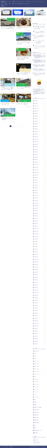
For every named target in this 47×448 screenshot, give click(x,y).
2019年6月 (39, 305)
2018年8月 (39, 331)
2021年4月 (39, 249)
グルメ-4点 (36, 389)
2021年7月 (39, 241)
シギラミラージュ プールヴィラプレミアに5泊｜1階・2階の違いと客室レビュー (39, 46)
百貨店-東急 (36, 412)
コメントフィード (37, 441)
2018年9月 (39, 328)
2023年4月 (39, 187)
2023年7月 (39, 180)
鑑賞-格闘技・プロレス (38, 430)
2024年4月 (39, 157)
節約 (13, 3)
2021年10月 (39, 233)
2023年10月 (39, 172)
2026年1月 (39, 108)
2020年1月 (39, 287)
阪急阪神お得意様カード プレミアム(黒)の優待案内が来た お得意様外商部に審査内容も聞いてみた (39, 56)
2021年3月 (39, 251)
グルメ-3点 (36, 386)
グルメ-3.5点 (36, 384)
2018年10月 (39, 325)
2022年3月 (39, 220)
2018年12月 (39, 320)
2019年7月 (39, 302)
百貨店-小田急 (36, 409)
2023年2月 (39, 192)
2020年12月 (39, 259)
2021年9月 (39, 236)
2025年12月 (39, 110)
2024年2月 (39, 162)
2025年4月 (39, 126)
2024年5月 (39, 154)
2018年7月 (39, 333)
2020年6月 (39, 274)
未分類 (35, 402)
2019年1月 (39, 318)
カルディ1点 (36, 361)
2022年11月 (39, 200)
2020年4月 (39, 279)
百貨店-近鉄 (36, 417)
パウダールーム (28, 1)
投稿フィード (36, 440)
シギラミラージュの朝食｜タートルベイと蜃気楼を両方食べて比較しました (39, 36)
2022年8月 (39, 208)
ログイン (35, 438)
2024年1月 (39, 164)
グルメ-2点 (36, 381)
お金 (9, 3)
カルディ (18, 1)
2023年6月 (39, 182)
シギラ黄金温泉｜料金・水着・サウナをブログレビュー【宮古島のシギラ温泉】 (39, 27)
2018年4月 (39, 341)
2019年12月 (39, 290)
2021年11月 (39, 231)
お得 (16, 3)
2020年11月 (39, 261)
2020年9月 (39, 267)
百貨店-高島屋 (36, 422)
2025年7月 (39, 118)
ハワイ (33, 1)
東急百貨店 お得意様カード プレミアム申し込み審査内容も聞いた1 (39, 70)
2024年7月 (39, 149)
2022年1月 (39, 226)
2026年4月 (39, 100)
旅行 (35, 399)
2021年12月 (39, 228)
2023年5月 (39, 185)
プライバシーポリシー (5, 446)
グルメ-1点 (36, 379)
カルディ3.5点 (36, 366)
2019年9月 (39, 297)
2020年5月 (39, 277)
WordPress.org (36, 442)
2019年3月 (39, 313)
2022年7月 (39, 210)
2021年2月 (39, 254)
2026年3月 (39, 103)
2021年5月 (39, 246)
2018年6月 (39, 336)
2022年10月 (39, 203)
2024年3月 (39, 159)
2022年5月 (39, 215)
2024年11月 (39, 139)
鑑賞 (35, 427)
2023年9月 (39, 174)
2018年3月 (39, 343)
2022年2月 (39, 223)
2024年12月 (39, 136)
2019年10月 (39, 295)
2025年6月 (39, 121)
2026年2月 (39, 105)
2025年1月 (39, 133)
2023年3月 (39, 190)
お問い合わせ (20, 3)
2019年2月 (39, 315)
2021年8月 (39, 238)
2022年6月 (39, 213)
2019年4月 (39, 310)
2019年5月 (39, 307)
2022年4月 (39, 218)
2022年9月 (39, 205)
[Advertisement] (8, 39)
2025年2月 (39, 131)
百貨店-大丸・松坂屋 (37, 407)
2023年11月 (39, 169)
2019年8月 (39, 300)
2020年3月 (39, 282)
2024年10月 (39, 141)
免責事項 (11, 446)
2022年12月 (39, 197)
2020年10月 (39, 264)
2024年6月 (39, 151)
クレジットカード (39, 1)
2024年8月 (39, 146)
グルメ (22, 1)
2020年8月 (39, 269)
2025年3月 (39, 128)
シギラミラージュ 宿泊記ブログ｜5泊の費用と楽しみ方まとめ (39, 32)
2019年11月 (39, 292)
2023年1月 (39, 195)
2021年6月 (39, 244)
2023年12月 (39, 167)
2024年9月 (39, 144)
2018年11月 (39, 323)
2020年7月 (39, 272)
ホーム (10, 1)
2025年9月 (39, 113)
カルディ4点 (36, 371)
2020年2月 (39, 284)
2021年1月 (39, 256)
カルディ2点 (36, 363)
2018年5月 (39, 338)
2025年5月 (39, 123)
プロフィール (27, 3)
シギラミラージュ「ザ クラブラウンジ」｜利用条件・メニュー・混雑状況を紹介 (39, 41)
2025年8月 (39, 116)
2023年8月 (39, 177)
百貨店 (14, 1)
